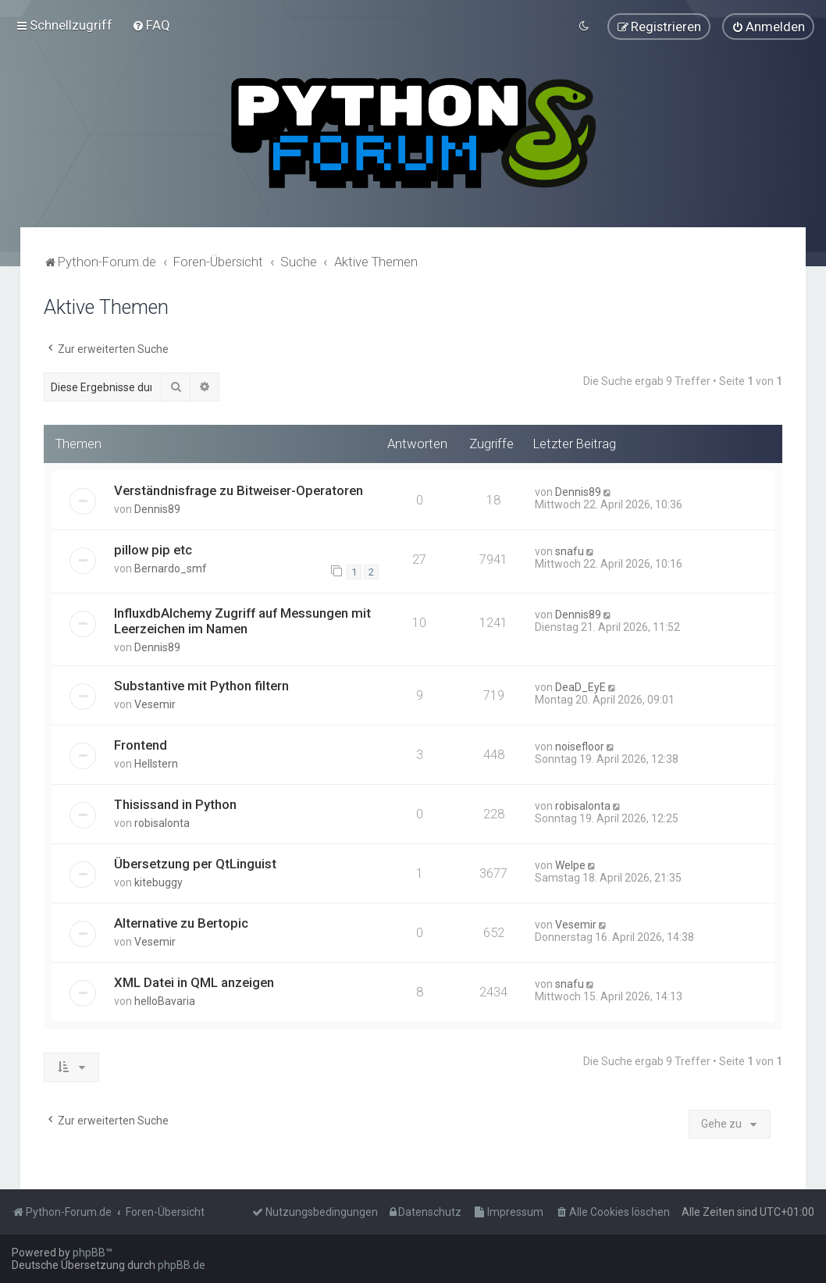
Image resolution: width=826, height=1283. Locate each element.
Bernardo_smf (170, 566)
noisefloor (579, 745)
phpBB (89, 1252)
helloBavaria (164, 999)
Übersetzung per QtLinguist (195, 862)
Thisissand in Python (175, 803)
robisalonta (162, 821)
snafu (569, 549)
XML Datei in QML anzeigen (194, 980)
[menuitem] (151, 24)
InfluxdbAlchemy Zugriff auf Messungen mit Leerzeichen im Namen (242, 619)
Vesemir (155, 703)
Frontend (140, 743)
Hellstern (156, 762)
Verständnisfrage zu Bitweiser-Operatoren (238, 488)
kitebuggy (158, 881)
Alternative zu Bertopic (181, 920)
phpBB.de (181, 1265)
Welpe (570, 863)
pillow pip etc (153, 547)
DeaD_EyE (580, 685)
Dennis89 (157, 507)
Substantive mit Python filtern (201, 684)
